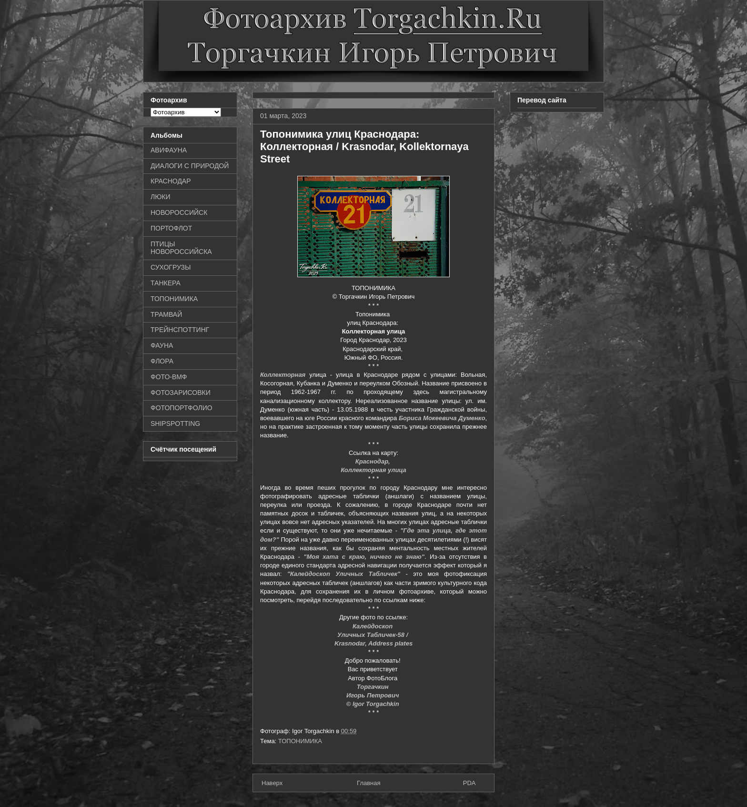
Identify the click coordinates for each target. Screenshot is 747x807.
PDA (469, 783)
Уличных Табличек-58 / (373, 634)
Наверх (272, 783)
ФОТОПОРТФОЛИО (181, 408)
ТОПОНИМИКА (300, 741)
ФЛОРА (162, 361)
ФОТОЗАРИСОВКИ (181, 392)
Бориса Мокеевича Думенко (442, 418)
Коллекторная (282, 374)
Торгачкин (373, 686)
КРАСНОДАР (171, 181)
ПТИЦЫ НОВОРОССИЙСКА (181, 248)
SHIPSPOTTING (175, 423)
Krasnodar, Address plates (373, 643)
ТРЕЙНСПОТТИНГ (180, 329)
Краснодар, (373, 461)
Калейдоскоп (373, 626)
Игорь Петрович (373, 695)
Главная (368, 783)
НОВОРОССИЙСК (179, 212)
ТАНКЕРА (166, 283)
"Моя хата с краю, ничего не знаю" (363, 556)
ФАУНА (162, 345)
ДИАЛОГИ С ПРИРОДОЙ (190, 166)
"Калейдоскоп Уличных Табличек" (344, 573)
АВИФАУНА (169, 150)
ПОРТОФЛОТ (171, 228)
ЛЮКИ (161, 197)
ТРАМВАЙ (166, 314)
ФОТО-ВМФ (169, 377)
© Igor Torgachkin (373, 703)
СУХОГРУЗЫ (171, 267)
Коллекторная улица (373, 470)
